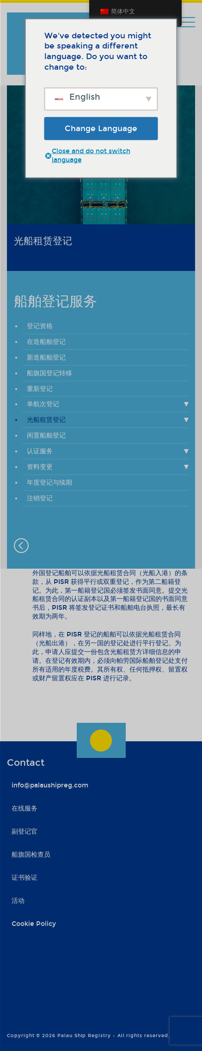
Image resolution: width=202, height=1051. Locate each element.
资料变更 (40, 467)
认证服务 (40, 451)
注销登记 (40, 498)
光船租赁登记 (46, 420)
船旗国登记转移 (49, 373)
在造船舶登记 (46, 342)
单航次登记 (43, 404)
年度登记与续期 (49, 482)
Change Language (101, 128)
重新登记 (40, 389)
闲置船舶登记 (46, 435)
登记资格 (40, 326)
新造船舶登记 (46, 357)
